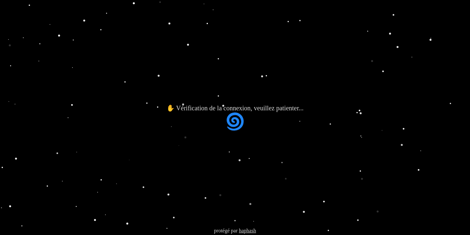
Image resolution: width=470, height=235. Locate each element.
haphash (247, 230)
